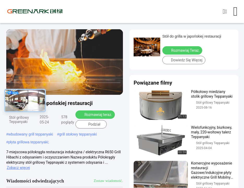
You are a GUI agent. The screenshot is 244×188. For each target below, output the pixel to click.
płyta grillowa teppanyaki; (28, 142)
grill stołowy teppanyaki (78, 134)
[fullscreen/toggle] (116, 88)
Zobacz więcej (18, 168)
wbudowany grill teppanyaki (30, 134)
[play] (64, 62)
